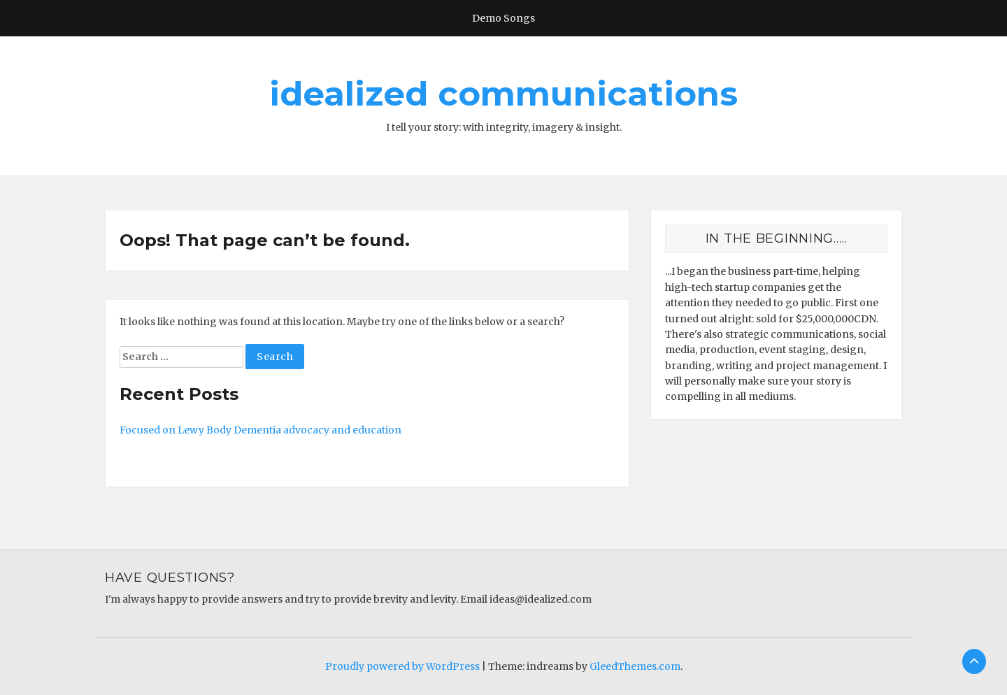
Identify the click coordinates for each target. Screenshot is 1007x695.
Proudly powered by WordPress (402, 666)
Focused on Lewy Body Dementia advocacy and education (260, 430)
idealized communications (503, 93)
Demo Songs (503, 18)
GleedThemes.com (635, 666)
